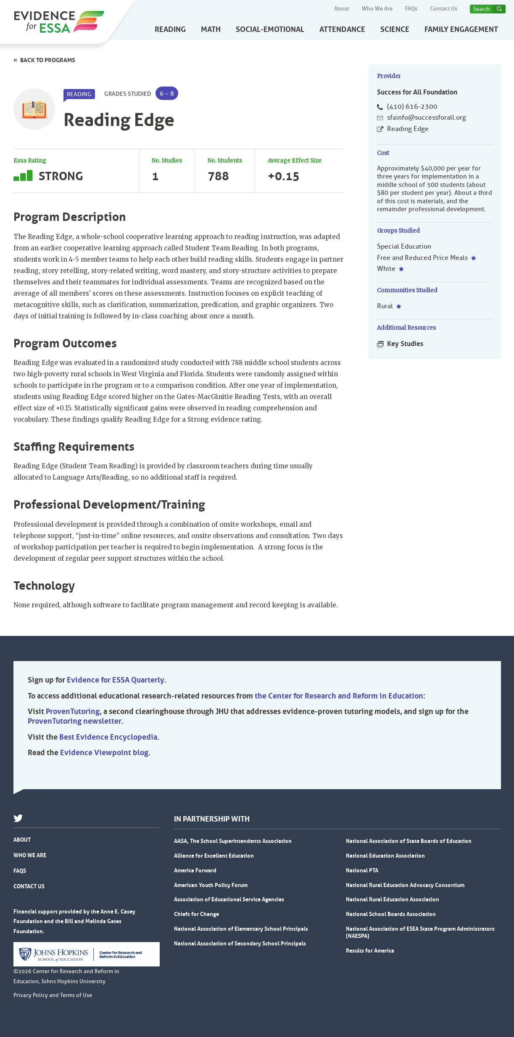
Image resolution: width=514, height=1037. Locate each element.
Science (394, 29)
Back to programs (47, 60)
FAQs (411, 8)
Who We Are (377, 8)
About (341, 8)
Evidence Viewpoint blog (104, 752)
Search (481, 9)
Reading (170, 29)
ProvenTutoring (73, 711)
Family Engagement (461, 29)
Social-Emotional (270, 29)
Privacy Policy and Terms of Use (52, 995)
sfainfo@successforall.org (426, 117)
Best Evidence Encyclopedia (108, 737)
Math (211, 29)
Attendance (342, 29)
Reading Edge (408, 129)
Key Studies (405, 343)
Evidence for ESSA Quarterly (115, 680)
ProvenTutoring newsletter (74, 721)
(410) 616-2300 (412, 106)
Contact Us (443, 8)
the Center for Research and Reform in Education (339, 696)
